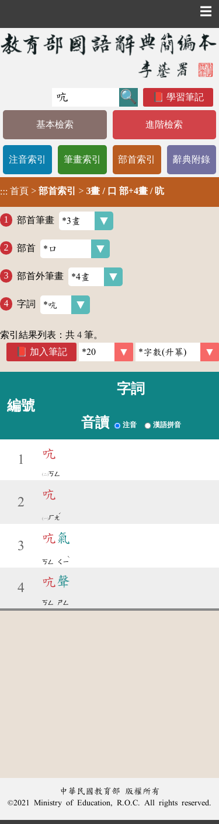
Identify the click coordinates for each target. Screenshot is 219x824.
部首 (63, 249)
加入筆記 (48, 352)
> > (82, 191)
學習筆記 (185, 97)
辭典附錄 (191, 159)
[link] (177, 352)
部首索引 (136, 159)
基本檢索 (55, 124)
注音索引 (27, 159)
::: (4, 192)
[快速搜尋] (85, 97)
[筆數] (106, 352)
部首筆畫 (65, 221)
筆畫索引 (82, 159)
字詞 (53, 304)
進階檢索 (164, 124)
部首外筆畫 (70, 276)
